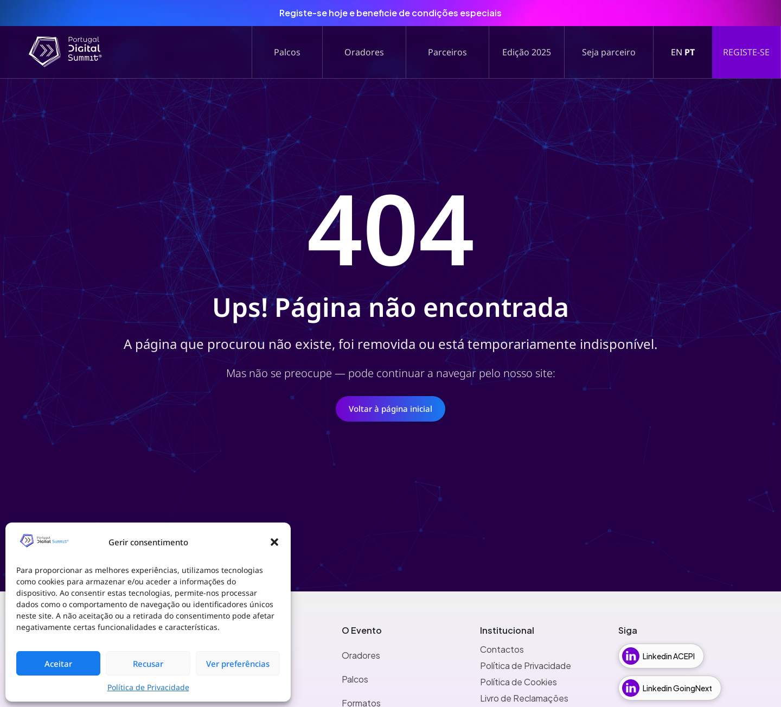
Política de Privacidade (148, 687)
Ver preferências (238, 663)
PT (689, 52)
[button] (274, 542)
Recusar (148, 663)
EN (676, 52)
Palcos (355, 679)
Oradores (361, 655)
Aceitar (58, 663)
